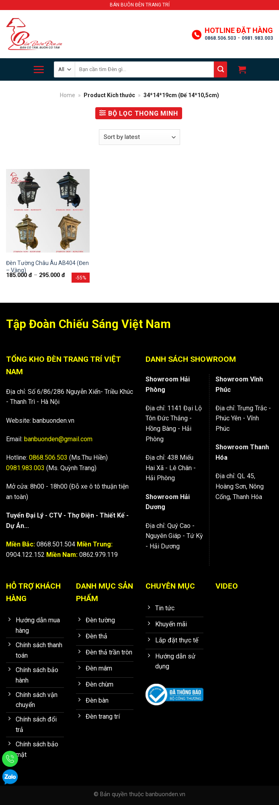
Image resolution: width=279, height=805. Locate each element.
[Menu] (39, 69)
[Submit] (220, 69)
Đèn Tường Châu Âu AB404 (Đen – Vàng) (47, 266)
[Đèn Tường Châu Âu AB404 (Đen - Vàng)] (48, 211)
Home (67, 95)
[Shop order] (139, 137)
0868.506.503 (220, 38)
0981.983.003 (257, 38)
